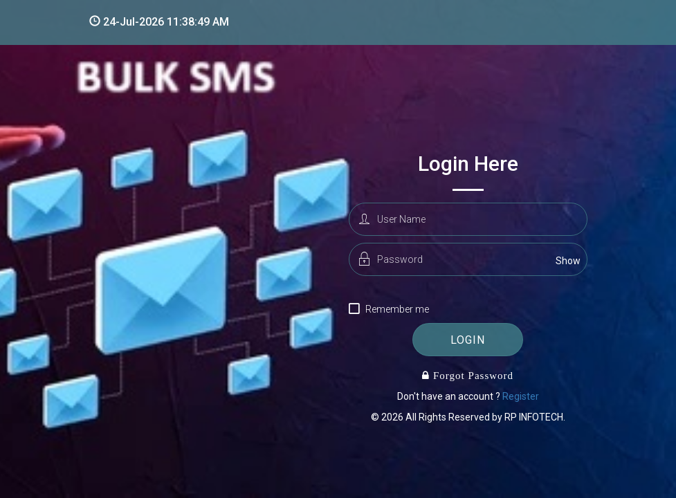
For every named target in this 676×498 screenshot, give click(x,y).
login (467, 340)
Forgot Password (471, 375)
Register (520, 396)
